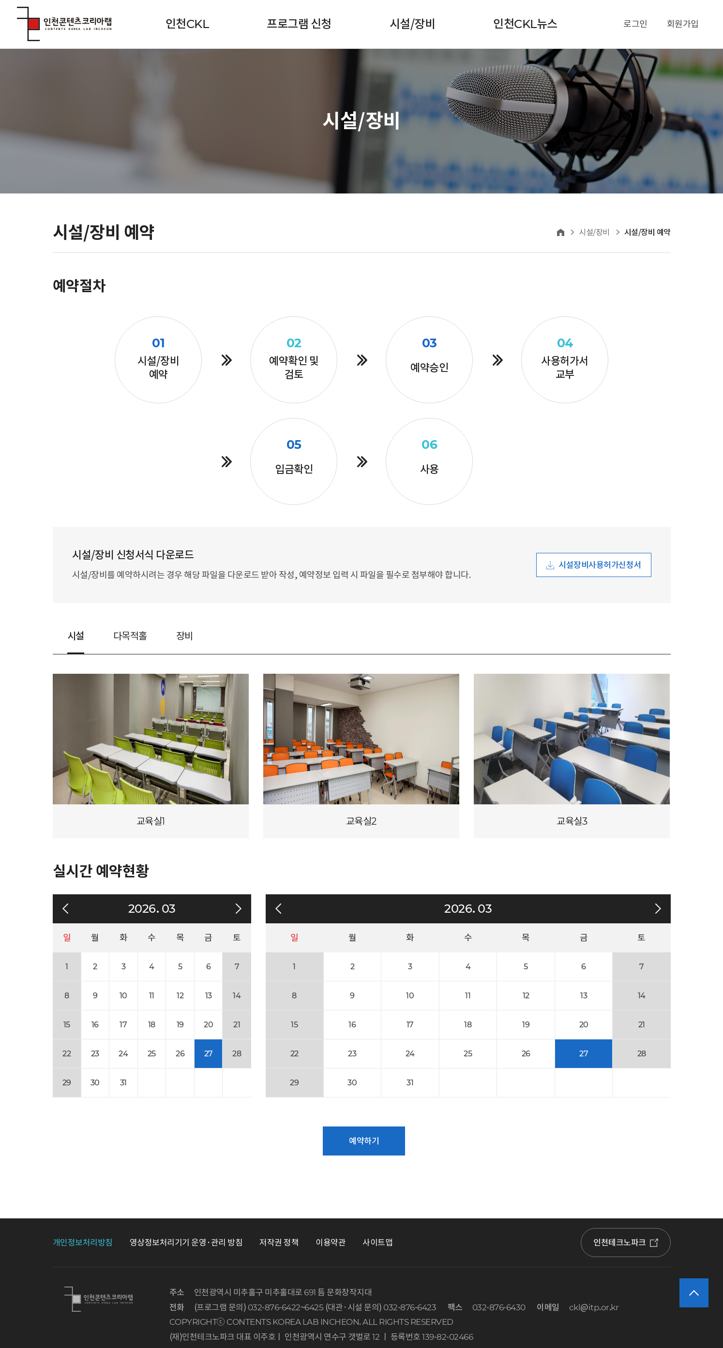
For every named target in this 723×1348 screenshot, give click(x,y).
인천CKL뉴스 (525, 23)
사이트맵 (377, 1242)
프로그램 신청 (299, 23)
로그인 (635, 24)
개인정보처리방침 (83, 1242)
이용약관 (331, 1242)
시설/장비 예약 (647, 232)
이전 (65, 909)
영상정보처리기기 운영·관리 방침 (186, 1242)
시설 (75, 636)
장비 (184, 636)
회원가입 (683, 24)
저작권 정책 (279, 1242)
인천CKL (187, 23)
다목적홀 (130, 636)
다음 (238, 909)
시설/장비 (413, 23)
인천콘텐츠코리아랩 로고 (64, 24)
